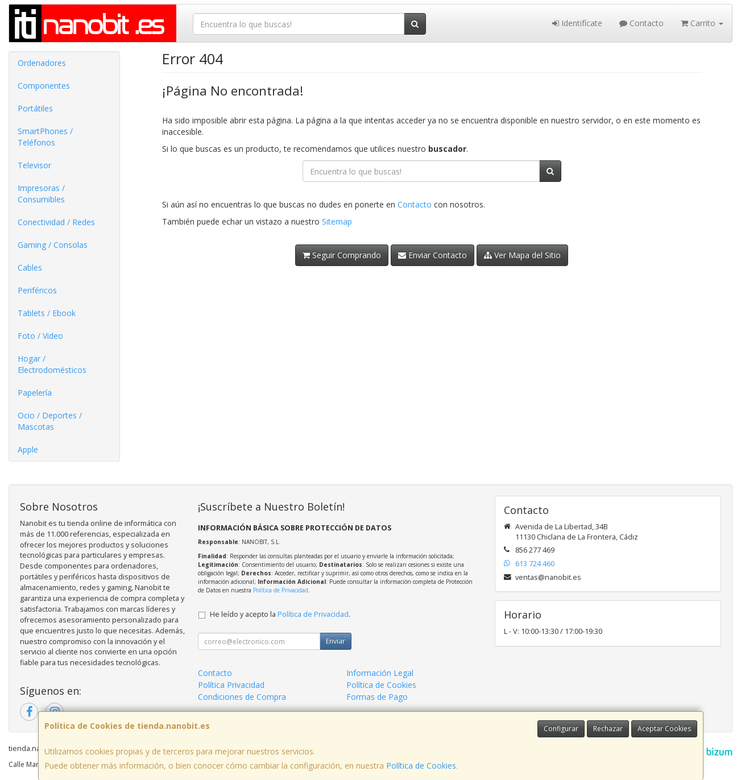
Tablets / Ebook (47, 313)
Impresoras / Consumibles (41, 193)
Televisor (34, 165)
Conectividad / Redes (56, 222)
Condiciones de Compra (242, 696)
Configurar (561, 728)
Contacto (641, 23)
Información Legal (379, 672)
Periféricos (37, 290)
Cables (30, 267)
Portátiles (35, 108)
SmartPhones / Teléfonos (45, 137)
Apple (28, 449)
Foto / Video (40, 335)
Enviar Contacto (432, 255)
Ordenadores (42, 62)
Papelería (35, 392)
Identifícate (577, 23)
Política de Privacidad (280, 590)
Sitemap (337, 221)
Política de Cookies (421, 765)
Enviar (335, 641)
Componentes (44, 85)
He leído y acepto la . (280, 614)
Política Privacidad (231, 684)
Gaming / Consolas (53, 244)
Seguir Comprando (342, 255)
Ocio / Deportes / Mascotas (50, 421)
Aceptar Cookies (664, 728)
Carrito (702, 23)
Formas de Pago (377, 696)
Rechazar (608, 728)
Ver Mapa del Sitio (522, 255)
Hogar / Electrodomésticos (52, 364)
